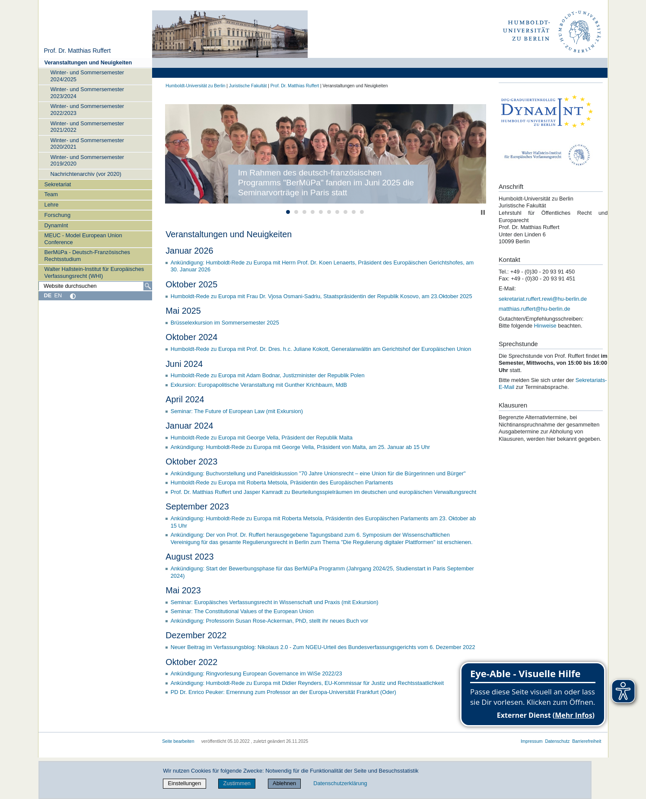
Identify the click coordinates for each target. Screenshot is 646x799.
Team (51, 194)
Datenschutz (557, 741)
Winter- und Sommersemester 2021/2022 (87, 126)
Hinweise (546, 325)
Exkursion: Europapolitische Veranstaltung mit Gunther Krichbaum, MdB (259, 385)
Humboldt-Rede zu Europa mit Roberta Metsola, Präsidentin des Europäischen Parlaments (282, 482)
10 (362, 212)
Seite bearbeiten (178, 741)
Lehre (52, 204)
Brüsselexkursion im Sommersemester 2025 (225, 322)
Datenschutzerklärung (340, 783)
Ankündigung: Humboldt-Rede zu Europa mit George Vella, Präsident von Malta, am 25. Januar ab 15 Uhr (300, 447)
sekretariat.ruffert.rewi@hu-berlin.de (543, 299)
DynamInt (56, 225)
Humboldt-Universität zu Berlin (195, 85)
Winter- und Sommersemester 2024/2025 (87, 75)
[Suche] (147, 286)
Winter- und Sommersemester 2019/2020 (87, 160)
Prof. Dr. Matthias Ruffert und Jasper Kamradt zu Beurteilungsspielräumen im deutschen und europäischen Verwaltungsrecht (324, 492)
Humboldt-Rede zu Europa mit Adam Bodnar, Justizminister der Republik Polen (268, 375)
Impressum (532, 741)
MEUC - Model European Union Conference (83, 238)
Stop (483, 212)
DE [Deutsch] (47, 295)
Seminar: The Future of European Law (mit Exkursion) (237, 411)
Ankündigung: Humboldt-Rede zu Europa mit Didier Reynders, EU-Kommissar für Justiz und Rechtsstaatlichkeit (307, 683)
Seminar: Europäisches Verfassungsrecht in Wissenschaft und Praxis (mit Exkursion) (275, 602)
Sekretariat (58, 184)
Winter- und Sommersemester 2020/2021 (87, 143)
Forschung (57, 215)
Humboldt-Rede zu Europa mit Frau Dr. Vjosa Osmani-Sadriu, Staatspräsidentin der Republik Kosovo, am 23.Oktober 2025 (321, 296)
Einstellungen (184, 783)
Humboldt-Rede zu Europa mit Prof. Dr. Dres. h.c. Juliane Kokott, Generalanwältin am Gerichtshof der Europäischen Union (321, 349)
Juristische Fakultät (248, 85)
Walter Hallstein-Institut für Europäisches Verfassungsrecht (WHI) (94, 272)
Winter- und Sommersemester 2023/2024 (87, 92)
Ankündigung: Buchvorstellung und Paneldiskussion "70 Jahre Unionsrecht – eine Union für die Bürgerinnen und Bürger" (318, 473)
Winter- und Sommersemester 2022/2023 (87, 109)
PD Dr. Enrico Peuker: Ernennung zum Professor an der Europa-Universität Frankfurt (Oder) (283, 692)
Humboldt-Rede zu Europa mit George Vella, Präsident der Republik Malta (262, 437)
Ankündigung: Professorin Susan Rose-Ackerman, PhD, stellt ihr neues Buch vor (269, 621)
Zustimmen (237, 783)
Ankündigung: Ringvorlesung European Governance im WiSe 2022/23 (256, 673)
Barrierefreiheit (586, 741)
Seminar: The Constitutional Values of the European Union (242, 611)
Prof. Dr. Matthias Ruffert (77, 50)
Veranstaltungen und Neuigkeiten (88, 62)
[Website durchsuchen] (95, 286)
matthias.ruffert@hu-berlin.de (534, 309)
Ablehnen (284, 783)
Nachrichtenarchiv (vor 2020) (85, 174)
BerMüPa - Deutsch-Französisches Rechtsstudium (87, 255)
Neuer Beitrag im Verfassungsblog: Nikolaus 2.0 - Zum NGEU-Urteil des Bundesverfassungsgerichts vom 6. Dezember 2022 (323, 647)
